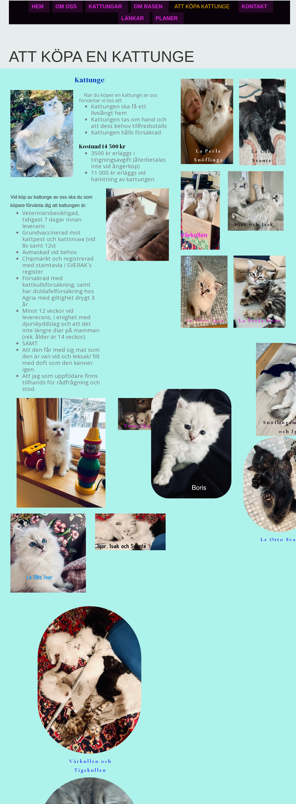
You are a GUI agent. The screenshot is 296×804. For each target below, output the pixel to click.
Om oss (66, 6)
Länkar (132, 18)
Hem (38, 6)
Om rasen (148, 6)
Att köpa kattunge (202, 6)
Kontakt (254, 6)
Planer (166, 18)
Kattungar (105, 6)
